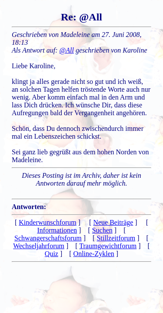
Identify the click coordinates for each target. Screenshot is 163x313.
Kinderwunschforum (47, 222)
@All (67, 50)
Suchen (102, 230)
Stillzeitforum (115, 238)
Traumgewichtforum (107, 246)
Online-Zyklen (93, 253)
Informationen (57, 230)
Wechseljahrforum (38, 246)
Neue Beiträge (113, 222)
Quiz (51, 253)
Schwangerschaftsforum (48, 238)
